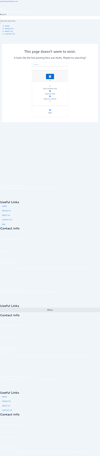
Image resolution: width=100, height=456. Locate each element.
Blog (3, 224)
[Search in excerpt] (50, 101)
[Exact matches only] (50, 85)
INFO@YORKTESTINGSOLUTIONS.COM (17, 12)
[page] (50, 109)
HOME (7, 26)
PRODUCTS (9, 28)
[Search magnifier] (50, 76)
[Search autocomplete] (50, 68)
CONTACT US (10, 34)
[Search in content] (50, 96)
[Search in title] (50, 91)
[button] (50, 14)
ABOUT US (9, 31)
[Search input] (50, 64)
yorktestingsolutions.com (9, 1)
